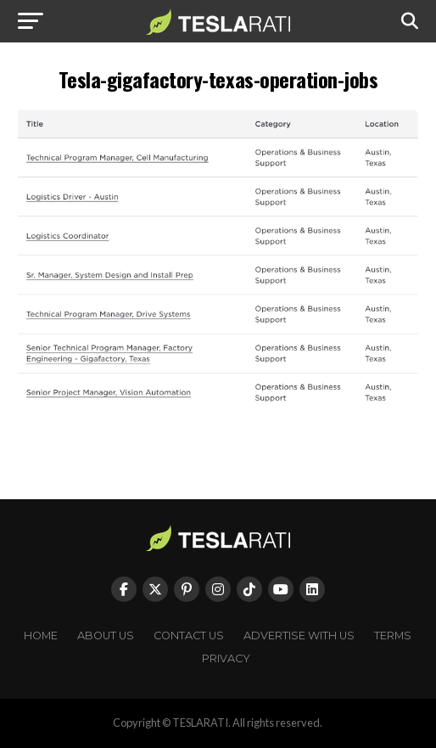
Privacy (226, 658)
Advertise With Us (299, 635)
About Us (105, 635)
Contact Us (189, 635)
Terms (392, 635)
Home (41, 635)
